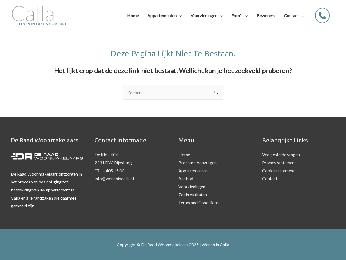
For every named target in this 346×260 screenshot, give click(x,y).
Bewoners (266, 15)
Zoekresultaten (192, 194)
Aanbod (185, 178)
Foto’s (236, 15)
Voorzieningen (204, 15)
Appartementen (162, 15)
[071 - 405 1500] (322, 15)
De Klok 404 (106, 154)
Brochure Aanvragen (197, 162)
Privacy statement (279, 162)
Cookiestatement (278, 170)
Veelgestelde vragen (281, 154)
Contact (291, 15)
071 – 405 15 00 (109, 170)
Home (133, 15)
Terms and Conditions (198, 202)
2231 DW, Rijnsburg (113, 162)
